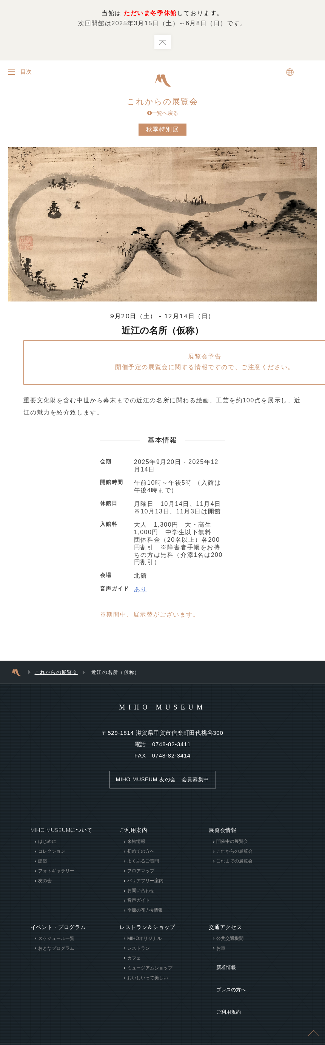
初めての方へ (140, 853)
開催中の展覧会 (232, 844)
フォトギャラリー (56, 873)
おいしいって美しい (147, 980)
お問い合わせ (140, 893)
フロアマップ (140, 873)
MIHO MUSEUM (162, 709)
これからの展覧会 (163, 108)
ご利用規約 (223, 986)
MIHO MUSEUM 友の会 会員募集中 (162, 782)
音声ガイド (138, 903)
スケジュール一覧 (56, 940)
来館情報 (136, 844)
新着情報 (220, 964)
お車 (220, 950)
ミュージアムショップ (150, 970)
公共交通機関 (229, 940)
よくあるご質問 (143, 863)
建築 (42, 863)
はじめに (47, 844)
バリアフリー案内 (145, 883)
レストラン (138, 950)
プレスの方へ (225, 975)
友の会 (45, 883)
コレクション (51, 853)
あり (140, 591)
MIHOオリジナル (144, 940)
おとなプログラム (56, 950)
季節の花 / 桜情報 (145, 912)
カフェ (134, 960)
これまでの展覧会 (234, 863)
